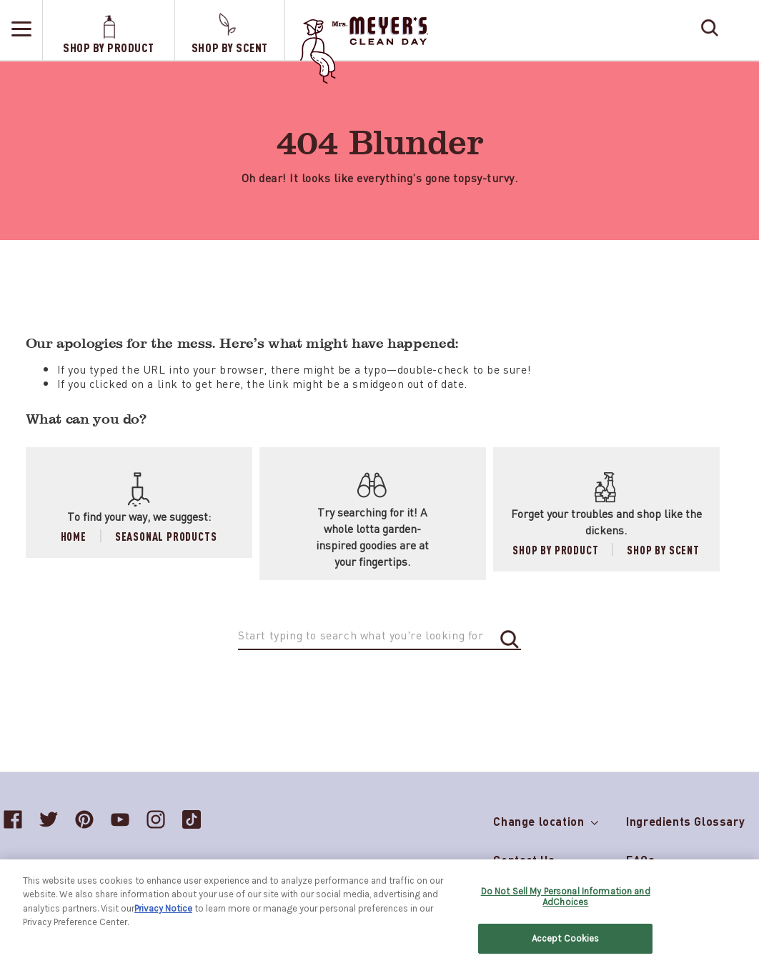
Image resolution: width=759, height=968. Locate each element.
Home (73, 536)
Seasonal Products (166, 536)
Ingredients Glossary (685, 821)
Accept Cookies (566, 944)
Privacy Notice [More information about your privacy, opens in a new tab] (163, 914)
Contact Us (524, 860)
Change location (545, 818)
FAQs (640, 860)
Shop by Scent (663, 549)
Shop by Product (555, 549)
